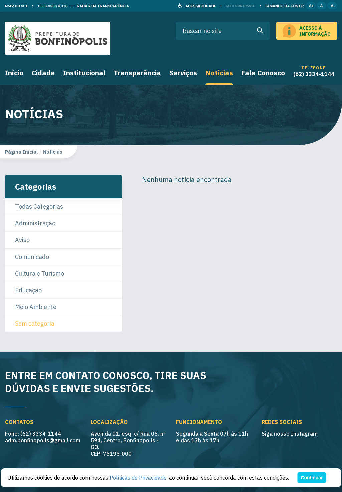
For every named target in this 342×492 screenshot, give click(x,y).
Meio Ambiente (35, 307)
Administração (35, 223)
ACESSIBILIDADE (197, 6)
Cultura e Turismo (39, 273)
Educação (28, 290)
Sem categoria (34, 323)
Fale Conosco (263, 72)
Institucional (84, 72)
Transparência (137, 72)
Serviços (183, 72)
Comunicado (32, 257)
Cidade (43, 72)
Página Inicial (21, 152)
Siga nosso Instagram (290, 433)
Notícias (219, 72)
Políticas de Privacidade (138, 477)
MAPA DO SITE (18, 6)
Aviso (22, 240)
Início (14, 72)
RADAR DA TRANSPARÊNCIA (110, 6)
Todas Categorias (39, 206)
